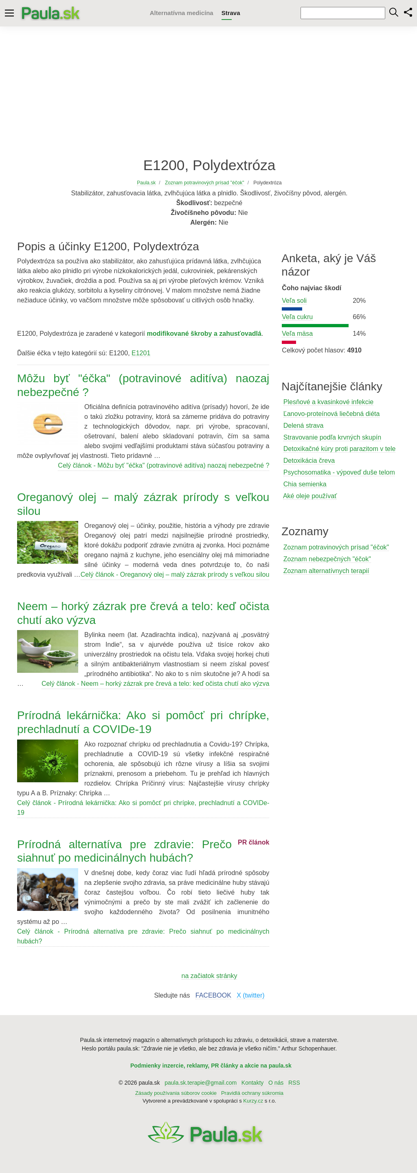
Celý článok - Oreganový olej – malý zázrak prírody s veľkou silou (175, 574)
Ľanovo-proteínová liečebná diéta (331, 413)
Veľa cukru (297, 316)
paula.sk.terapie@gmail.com (201, 1082)
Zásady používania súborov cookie (176, 1093)
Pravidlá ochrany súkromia (252, 1093)
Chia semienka (305, 484)
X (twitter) (250, 995)
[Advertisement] (208, 92)
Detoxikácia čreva (309, 460)
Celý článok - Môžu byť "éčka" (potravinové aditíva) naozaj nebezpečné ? (163, 465)
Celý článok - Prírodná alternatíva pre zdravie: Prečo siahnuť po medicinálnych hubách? (143, 936)
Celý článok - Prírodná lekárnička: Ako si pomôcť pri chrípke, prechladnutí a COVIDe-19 (143, 807)
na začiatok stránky (209, 975)
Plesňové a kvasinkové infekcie (328, 401)
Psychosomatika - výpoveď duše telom (339, 472)
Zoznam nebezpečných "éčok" (327, 559)
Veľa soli (294, 300)
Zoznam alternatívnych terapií (326, 570)
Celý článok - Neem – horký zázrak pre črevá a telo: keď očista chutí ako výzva (155, 683)
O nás (275, 1082)
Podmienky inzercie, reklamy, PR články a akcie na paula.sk (211, 1065)
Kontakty (252, 1082)
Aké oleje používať (310, 495)
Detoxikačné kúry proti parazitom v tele (339, 448)
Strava (231, 12)
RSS (294, 1082)
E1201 (141, 353)
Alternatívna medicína (181, 12)
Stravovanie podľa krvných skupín (332, 437)
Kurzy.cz (253, 1101)
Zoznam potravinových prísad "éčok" (336, 547)
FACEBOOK (213, 995)
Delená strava (303, 425)
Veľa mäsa (297, 333)
